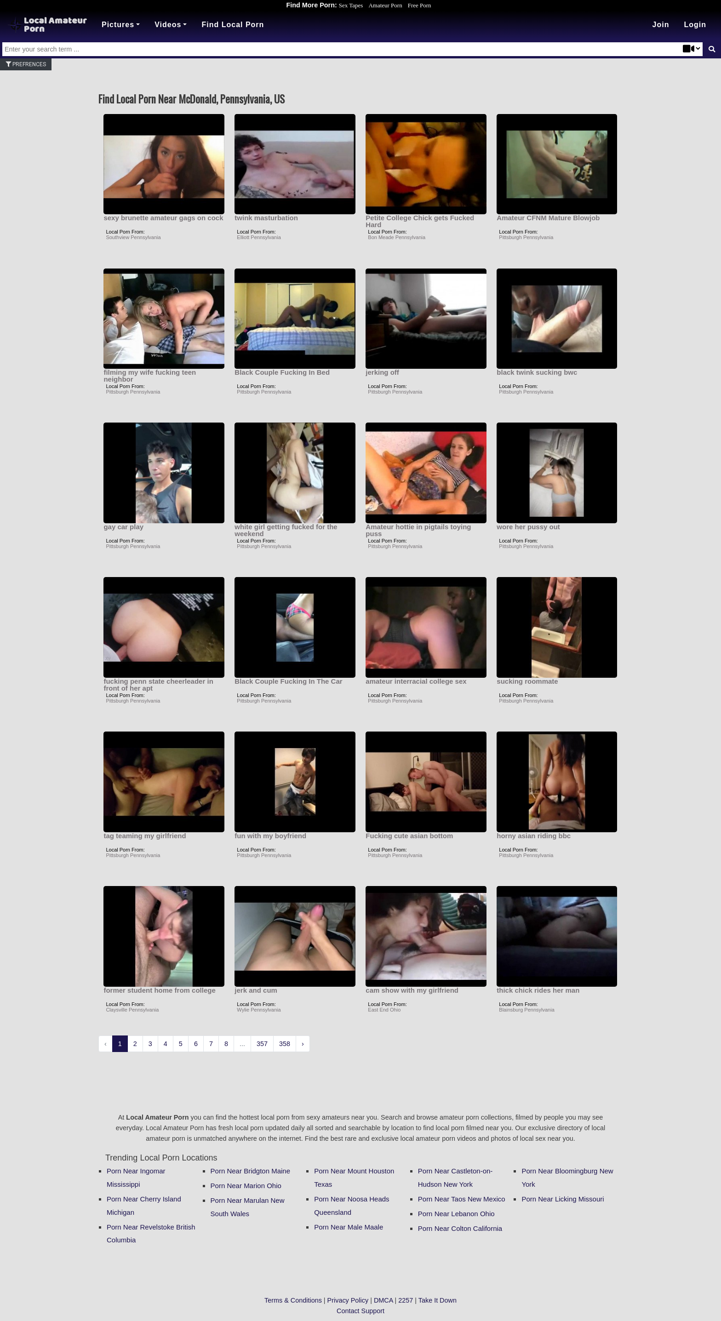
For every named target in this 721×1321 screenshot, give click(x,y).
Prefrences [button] (26, 64)
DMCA (383, 1300)
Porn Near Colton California (460, 1228)
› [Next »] (303, 1043)
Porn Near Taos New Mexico (461, 1199)
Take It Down (437, 1300)
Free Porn (419, 5)
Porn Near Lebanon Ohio (456, 1214)
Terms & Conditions (293, 1300)
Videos (167, 25)
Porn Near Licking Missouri (562, 1199)
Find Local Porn (232, 25)
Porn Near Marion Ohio (246, 1185)
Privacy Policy (348, 1300)
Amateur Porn (385, 5)
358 (284, 1043)
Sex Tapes (351, 5)
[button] (695, 24)
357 (262, 1043)
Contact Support (360, 1311)
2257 (405, 1300)
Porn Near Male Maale (348, 1227)
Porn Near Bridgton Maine (250, 1171)
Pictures (118, 25)
